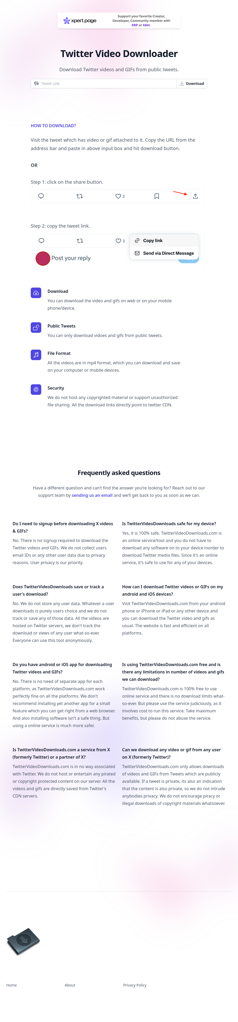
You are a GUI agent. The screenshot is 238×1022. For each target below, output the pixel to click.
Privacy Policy (134, 985)
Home (11, 985)
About (70, 985)
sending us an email (92, 495)
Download (191, 83)
